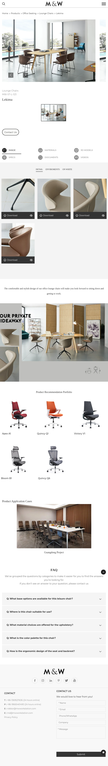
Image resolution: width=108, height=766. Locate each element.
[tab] (54, 599)
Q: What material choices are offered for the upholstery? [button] (54, 625)
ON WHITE (67, 169)
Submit (81, 754)
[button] (10, 75)
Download (10, 215)
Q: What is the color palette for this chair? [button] (54, 638)
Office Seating (29, 13)
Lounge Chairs (46, 13)
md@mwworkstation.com (20, 713)
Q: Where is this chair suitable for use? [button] (54, 611)
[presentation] (77, 746)
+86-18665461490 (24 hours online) (24, 704)
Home (5, 13)
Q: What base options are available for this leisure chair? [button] (54, 598)
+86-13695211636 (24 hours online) (23, 700)
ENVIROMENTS (53, 169)
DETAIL (39, 169)
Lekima (59, 13)
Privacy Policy (11, 717)
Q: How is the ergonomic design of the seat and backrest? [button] (54, 651)
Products (15, 13)
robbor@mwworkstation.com (21, 708)
